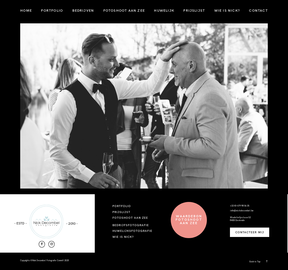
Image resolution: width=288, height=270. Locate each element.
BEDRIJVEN (83, 10)
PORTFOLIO (52, 10)
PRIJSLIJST (194, 10)
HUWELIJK (164, 10)
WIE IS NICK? (227, 10)
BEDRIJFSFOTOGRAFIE (130, 225)
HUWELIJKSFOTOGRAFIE (132, 231)
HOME (26, 10)
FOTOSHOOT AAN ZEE (124, 10)
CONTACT (258, 10)
